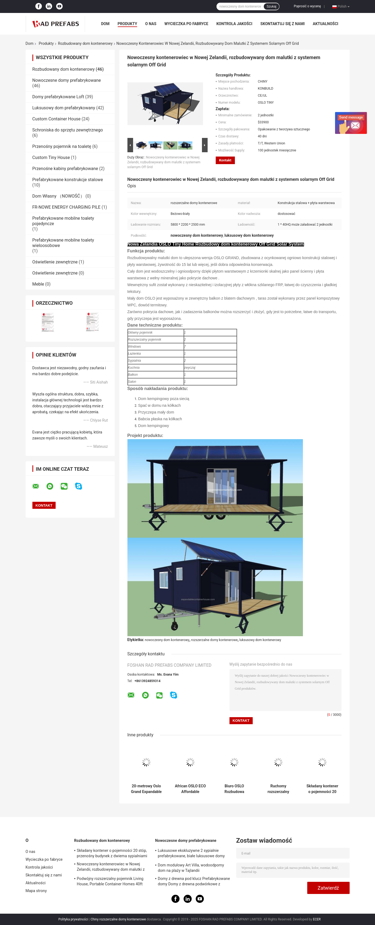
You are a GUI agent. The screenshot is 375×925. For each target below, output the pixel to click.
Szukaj (271, 6)
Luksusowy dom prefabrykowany (63, 107)
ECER (317, 919)
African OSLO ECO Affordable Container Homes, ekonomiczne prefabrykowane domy (190, 789)
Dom (105, 24)
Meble (38, 284)
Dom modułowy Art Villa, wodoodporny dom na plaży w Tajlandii (191, 868)
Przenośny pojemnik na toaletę (61, 146)
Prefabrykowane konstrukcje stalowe (67, 179)
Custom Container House (56, 118)
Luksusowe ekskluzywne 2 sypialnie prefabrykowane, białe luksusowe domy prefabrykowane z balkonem (191, 854)
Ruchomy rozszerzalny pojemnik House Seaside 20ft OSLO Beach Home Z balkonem (278, 789)
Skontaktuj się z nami (283, 24)
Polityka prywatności (73, 919)
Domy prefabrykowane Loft (58, 96)
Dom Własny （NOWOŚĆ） (58, 196)
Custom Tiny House (51, 157)
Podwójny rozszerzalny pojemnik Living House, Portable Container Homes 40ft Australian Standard (110, 882)
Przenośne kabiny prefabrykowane (65, 168)
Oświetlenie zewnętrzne (55, 262)
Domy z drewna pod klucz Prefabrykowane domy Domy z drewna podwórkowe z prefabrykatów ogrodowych (194, 882)
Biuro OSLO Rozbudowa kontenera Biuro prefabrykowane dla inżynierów (234, 789)
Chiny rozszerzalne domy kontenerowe (118, 919)
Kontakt (225, 160)
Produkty (127, 24)
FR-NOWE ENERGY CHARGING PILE (66, 207)
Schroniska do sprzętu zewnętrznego (67, 130)
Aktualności (325, 24)
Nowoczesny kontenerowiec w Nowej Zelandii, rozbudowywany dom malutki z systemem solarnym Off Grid (164, 162)
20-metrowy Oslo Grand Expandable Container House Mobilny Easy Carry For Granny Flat (146, 789)
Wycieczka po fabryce (186, 24)
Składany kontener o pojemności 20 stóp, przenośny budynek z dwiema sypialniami (322, 789)
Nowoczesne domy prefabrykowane (66, 80)
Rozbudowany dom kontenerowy (85, 43)
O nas (150, 24)
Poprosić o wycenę (307, 6)
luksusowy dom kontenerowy (260, 640)
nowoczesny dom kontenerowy (167, 640)
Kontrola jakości (234, 24)
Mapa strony (36, 891)
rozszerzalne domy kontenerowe (214, 640)
